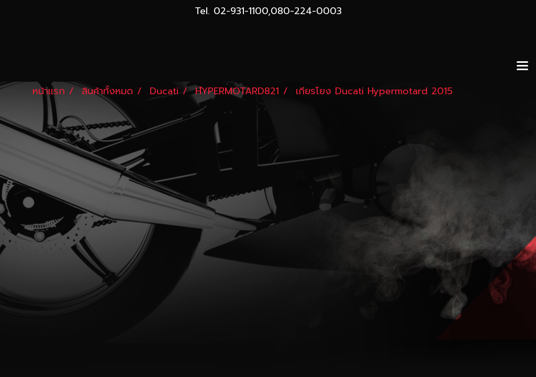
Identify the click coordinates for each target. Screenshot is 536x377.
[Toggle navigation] (522, 66)
